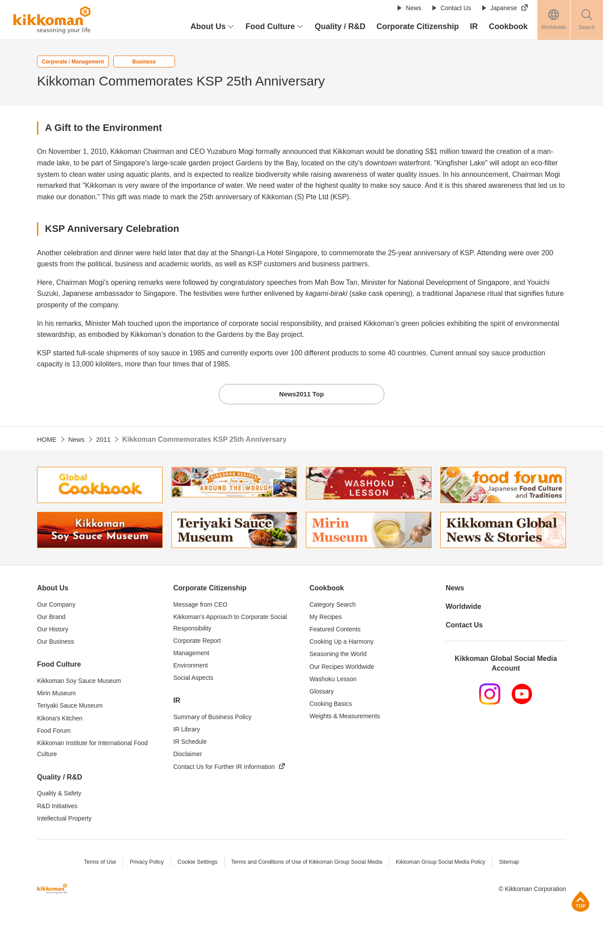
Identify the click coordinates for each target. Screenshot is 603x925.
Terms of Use (93, 863)
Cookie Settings (192, 863)
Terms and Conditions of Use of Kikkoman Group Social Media (305, 863)
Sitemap (516, 863)
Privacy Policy (141, 863)
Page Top (581, 901)
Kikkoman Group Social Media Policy (445, 863)
